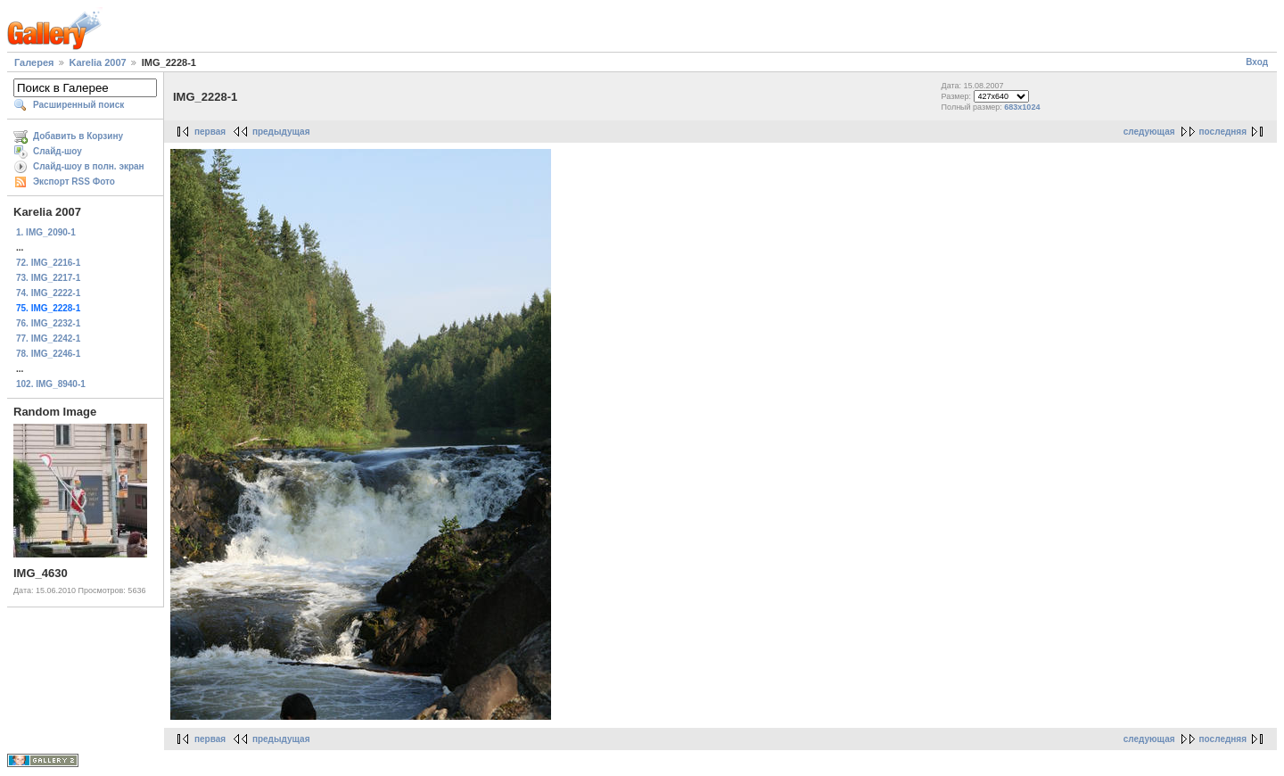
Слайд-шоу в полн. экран (88, 166)
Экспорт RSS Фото (74, 181)
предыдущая (281, 131)
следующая (1149, 131)
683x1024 (1022, 107)
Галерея (34, 62)
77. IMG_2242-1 (48, 338)
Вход (1257, 62)
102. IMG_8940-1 (51, 384)
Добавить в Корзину (78, 136)
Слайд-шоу (57, 151)
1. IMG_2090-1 (46, 232)
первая (210, 131)
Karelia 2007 (98, 62)
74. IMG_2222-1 (48, 293)
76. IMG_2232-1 (48, 323)
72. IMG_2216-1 (48, 263)
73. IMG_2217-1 (48, 278)
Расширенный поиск (78, 105)
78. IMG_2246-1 (48, 354)
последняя (1223, 131)
